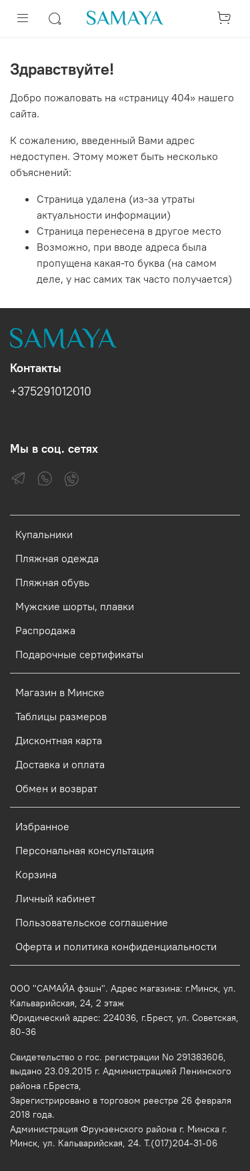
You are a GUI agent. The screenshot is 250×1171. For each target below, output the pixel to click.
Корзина (36, 874)
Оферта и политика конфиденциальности (116, 946)
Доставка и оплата (60, 764)
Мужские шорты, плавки (74, 606)
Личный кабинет (55, 898)
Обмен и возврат (56, 788)
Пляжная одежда (57, 558)
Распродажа (45, 630)
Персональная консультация (84, 850)
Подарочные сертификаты (79, 654)
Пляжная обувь (52, 582)
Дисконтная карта (58, 740)
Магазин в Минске (60, 692)
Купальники (44, 534)
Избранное (42, 826)
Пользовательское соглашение (91, 922)
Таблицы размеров (61, 716)
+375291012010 (50, 391)
